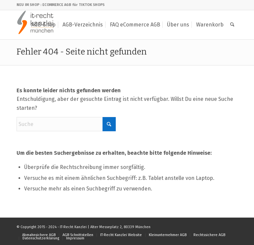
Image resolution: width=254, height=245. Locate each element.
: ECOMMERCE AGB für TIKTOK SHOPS (72, 5)
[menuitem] (43, 24)
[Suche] (232, 24)
